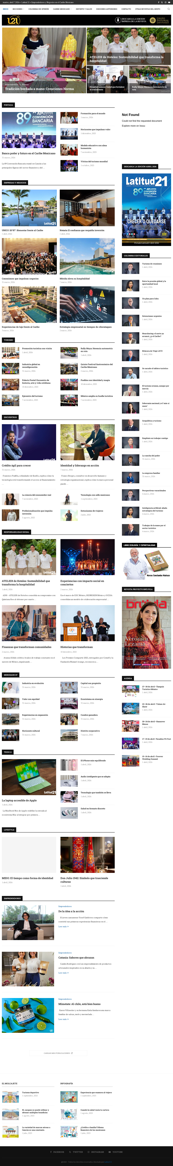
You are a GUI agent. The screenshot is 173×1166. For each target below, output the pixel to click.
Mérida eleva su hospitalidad (75, 278)
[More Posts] (58, 1053)
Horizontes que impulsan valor (95, 129)
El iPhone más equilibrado (93, 760)
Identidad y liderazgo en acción (79, 465)
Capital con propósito (91, 683)
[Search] (168, 9)
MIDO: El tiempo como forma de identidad (27, 878)
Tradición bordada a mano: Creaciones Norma (39, 89)
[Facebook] (158, 2)
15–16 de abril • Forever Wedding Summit (152, 757)
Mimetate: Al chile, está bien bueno (79, 1004)
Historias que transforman (76, 647)
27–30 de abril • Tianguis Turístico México (153, 687)
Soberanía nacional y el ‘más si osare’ (155, 404)
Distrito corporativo (90, 730)
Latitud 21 (108, 1162)
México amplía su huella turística (97, 396)
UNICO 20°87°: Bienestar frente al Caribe (22, 230)
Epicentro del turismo (32, 396)
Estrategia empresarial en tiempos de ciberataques (86, 326)
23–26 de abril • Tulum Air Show (153, 705)
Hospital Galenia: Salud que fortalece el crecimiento (107, 88)
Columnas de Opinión (38, 9)
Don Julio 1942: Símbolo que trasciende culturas (84, 879)
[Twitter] (162, 2)
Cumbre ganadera (89, 715)
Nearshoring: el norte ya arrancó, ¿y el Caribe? (153, 334)
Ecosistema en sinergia (92, 699)
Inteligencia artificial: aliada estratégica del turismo (154, 509)
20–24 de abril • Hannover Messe (153, 722)
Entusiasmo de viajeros (92, 510)
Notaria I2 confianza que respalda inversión (82, 230)
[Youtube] (169, 2)
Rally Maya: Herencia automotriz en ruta (149, 88)
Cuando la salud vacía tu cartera (95, 1110)
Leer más (63, 926)
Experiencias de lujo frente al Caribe (20, 326)
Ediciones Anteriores (106, 9)
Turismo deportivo (30, 1092)
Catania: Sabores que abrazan (76, 957)
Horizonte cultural (31, 730)
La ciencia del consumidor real (36, 495)
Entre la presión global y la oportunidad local (154, 282)
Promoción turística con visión (37, 348)
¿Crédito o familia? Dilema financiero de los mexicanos (93, 1128)
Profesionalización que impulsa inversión (37, 512)
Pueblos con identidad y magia (95, 380)
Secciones (17, 9)
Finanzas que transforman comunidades (26, 647)
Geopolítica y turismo (151, 420)
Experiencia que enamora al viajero (96, 1092)
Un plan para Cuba (150, 298)
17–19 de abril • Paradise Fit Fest (156, 738)
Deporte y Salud (84, 9)
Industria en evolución (33, 683)
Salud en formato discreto (93, 808)
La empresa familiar (151, 473)
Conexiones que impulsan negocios (20, 278)
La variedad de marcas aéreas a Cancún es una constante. (36, 1128)
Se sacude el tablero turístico (155, 368)
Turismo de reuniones (152, 263)
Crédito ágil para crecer (16, 465)
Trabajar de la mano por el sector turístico (153, 526)
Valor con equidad (30, 699)
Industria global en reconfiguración (31, 366)
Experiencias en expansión (35, 715)
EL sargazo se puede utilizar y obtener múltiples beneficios (35, 1111)
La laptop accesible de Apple (19, 800)
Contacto (126, 9)
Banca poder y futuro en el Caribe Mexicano (28, 153)
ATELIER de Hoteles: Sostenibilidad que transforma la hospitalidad (26, 582)
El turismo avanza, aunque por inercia (155, 387)
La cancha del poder (151, 455)
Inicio (5, 9)
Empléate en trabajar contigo (155, 438)
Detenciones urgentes (152, 316)
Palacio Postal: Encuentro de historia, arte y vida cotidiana (36, 381)
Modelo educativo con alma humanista (94, 147)
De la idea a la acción (71, 911)
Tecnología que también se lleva (96, 792)
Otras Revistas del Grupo (147, 9)
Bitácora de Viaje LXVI (152, 350)
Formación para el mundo (93, 113)
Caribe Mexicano (61, 9)
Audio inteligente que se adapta (95, 776)
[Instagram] (165, 2)
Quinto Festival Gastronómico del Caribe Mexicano (97, 366)
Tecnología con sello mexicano (95, 495)
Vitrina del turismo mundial (94, 161)
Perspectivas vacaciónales (154, 490)
